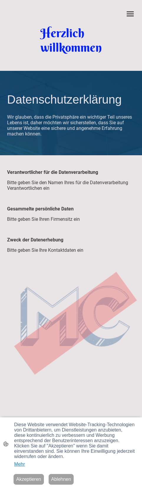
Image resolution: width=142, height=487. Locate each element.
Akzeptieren (28, 479)
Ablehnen (61, 479)
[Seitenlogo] (71, 40)
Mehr (19, 464)
